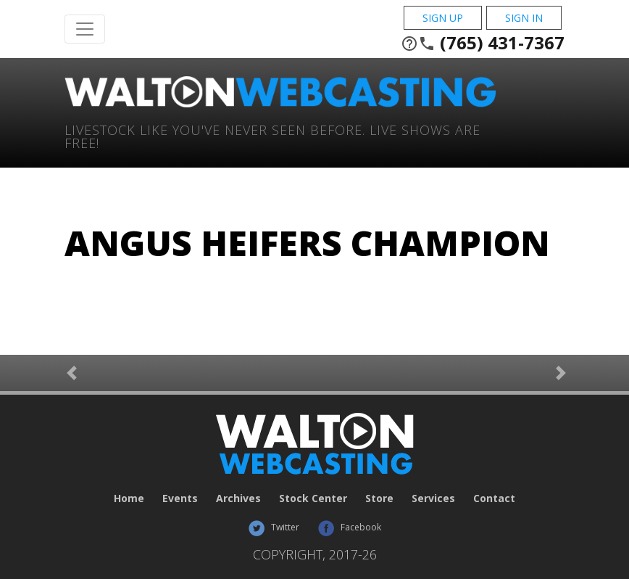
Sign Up (442, 18)
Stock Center (313, 498)
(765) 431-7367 (483, 42)
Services (433, 498)
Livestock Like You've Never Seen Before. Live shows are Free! (272, 135)
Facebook (349, 527)
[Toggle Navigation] (84, 29)
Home (129, 498)
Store (379, 498)
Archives (238, 498)
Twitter (273, 527)
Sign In (524, 18)
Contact (494, 498)
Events (180, 498)
